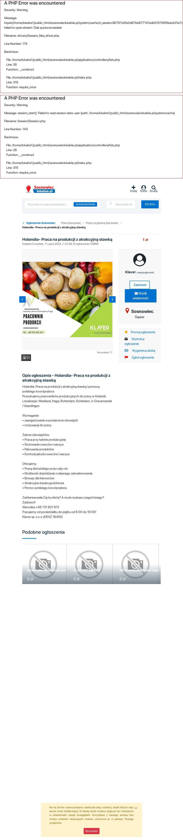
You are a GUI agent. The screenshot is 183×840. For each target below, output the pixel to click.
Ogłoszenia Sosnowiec (40, 222)
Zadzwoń (139, 285)
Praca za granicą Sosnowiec (102, 222)
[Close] (136, 808)
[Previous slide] (22, 299)
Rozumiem (91, 831)
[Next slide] (112, 299)
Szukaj (150, 204)
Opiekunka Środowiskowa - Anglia (52, 570)
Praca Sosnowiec (71, 222)
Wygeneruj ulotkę (140, 350)
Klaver (139, 272)
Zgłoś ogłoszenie (139, 357)
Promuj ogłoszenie (140, 332)
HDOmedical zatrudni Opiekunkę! (144, 570)
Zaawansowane (85, 204)
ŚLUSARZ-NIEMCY (87, 570)
